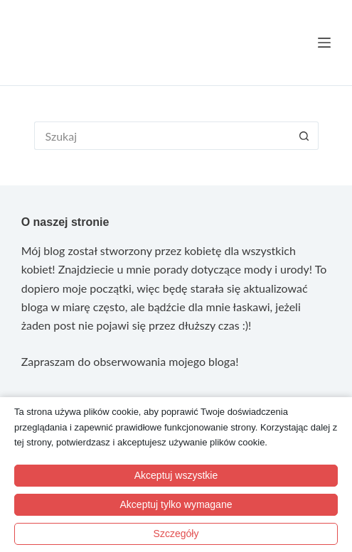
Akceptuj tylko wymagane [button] (176, 504)
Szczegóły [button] (176, 533)
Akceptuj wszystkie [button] (176, 475)
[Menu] (324, 42)
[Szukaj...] (162, 135)
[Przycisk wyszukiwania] (304, 135)
